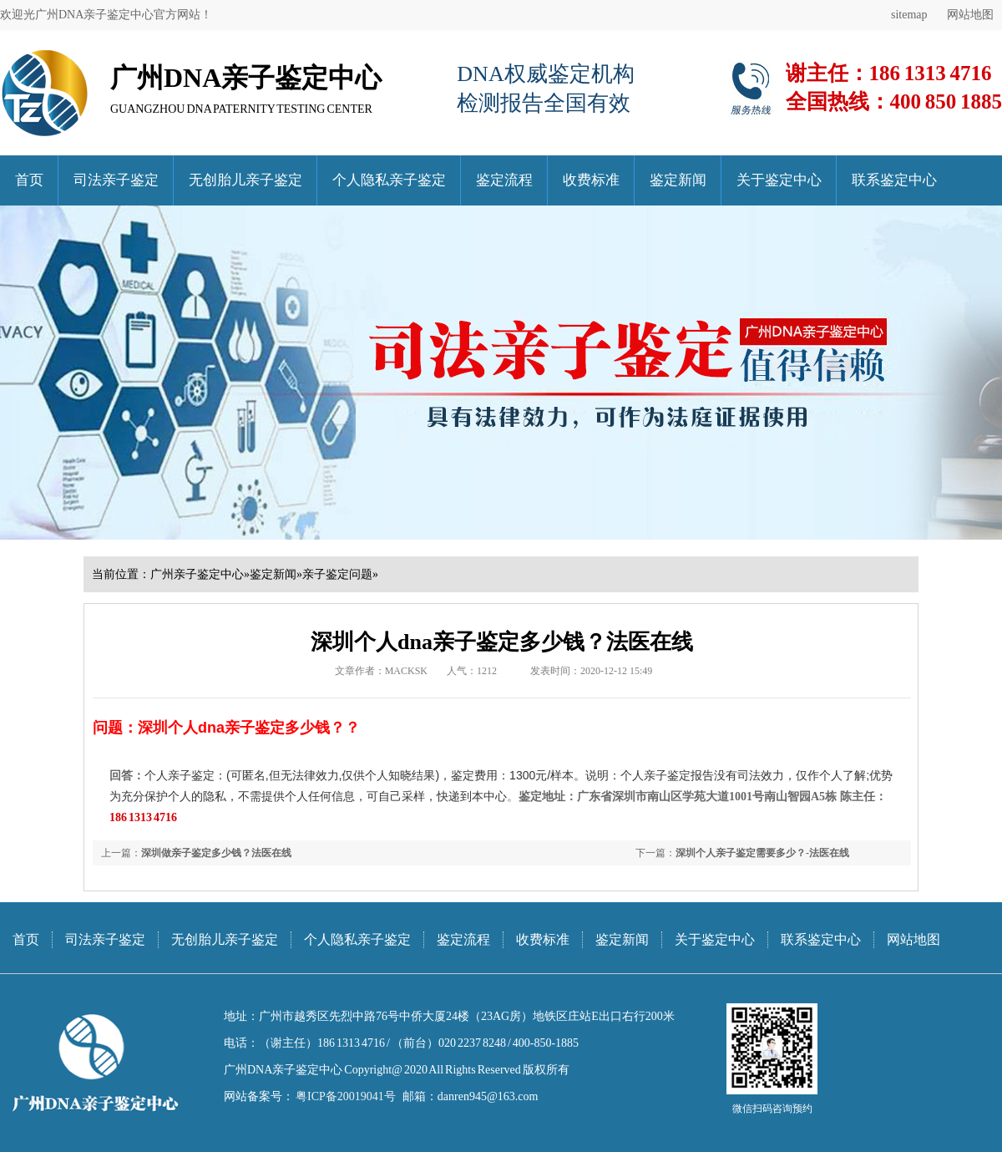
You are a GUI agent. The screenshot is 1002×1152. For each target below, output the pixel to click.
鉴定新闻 (678, 180)
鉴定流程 (504, 180)
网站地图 (970, 14)
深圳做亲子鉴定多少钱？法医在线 (216, 853)
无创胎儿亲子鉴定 (245, 180)
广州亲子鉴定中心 (197, 574)
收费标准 (591, 180)
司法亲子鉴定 (116, 180)
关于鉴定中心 (779, 180)
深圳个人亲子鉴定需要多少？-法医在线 (762, 853)
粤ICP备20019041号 (345, 1096)
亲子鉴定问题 (337, 574)
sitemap (909, 14)
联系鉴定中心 (894, 180)
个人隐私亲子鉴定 (389, 180)
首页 (29, 180)
